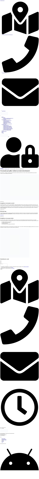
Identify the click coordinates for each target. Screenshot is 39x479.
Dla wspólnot (3, 117)
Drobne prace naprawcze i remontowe (8, 128)
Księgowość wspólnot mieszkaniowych (8, 118)
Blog (2, 132)
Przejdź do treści (2, 0)
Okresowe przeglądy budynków (7, 129)
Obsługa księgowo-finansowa (7, 122)
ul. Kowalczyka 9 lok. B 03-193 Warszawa (3, 305)
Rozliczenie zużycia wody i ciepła (7, 127)
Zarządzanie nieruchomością (6, 121)
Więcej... (13, 268)
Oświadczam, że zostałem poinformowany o (8, 268)
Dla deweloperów (4, 119)
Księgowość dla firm (6, 125)
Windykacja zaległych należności (7, 126)
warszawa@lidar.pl (2, 387)
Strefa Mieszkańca (4, 131)
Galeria (3, 130)
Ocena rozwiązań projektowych (7, 120)
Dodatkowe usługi (4, 124)
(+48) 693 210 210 (2, 346)
